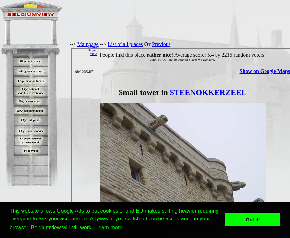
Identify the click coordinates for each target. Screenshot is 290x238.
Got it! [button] (253, 219)
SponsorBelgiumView (93, 50)
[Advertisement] (196, 50)
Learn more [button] (108, 227)
